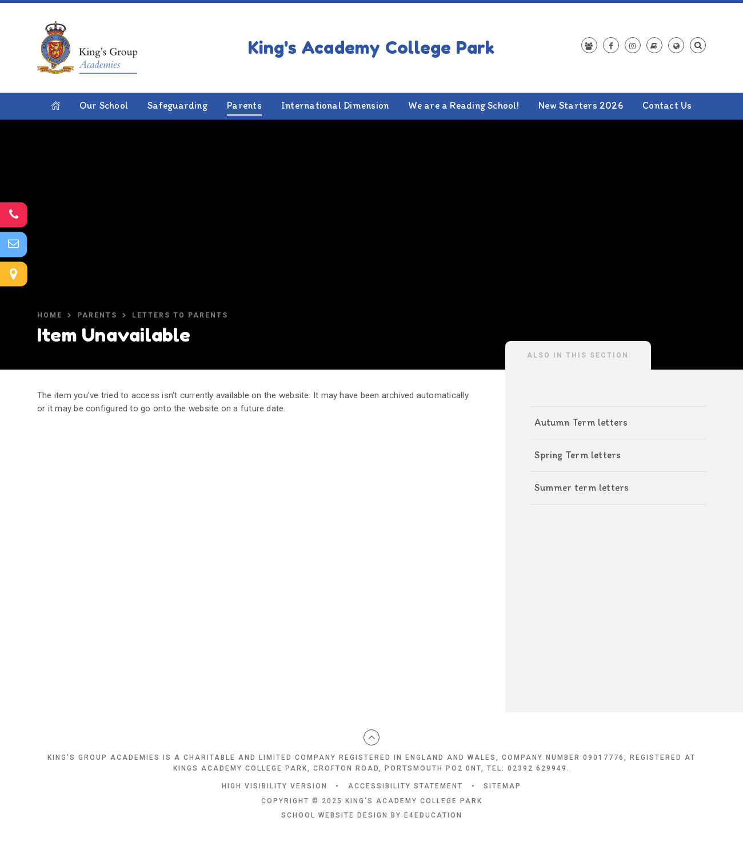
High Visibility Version (274, 786)
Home (49, 315)
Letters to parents (180, 315)
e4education (433, 815)
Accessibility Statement (405, 786)
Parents (97, 315)
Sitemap (502, 786)
